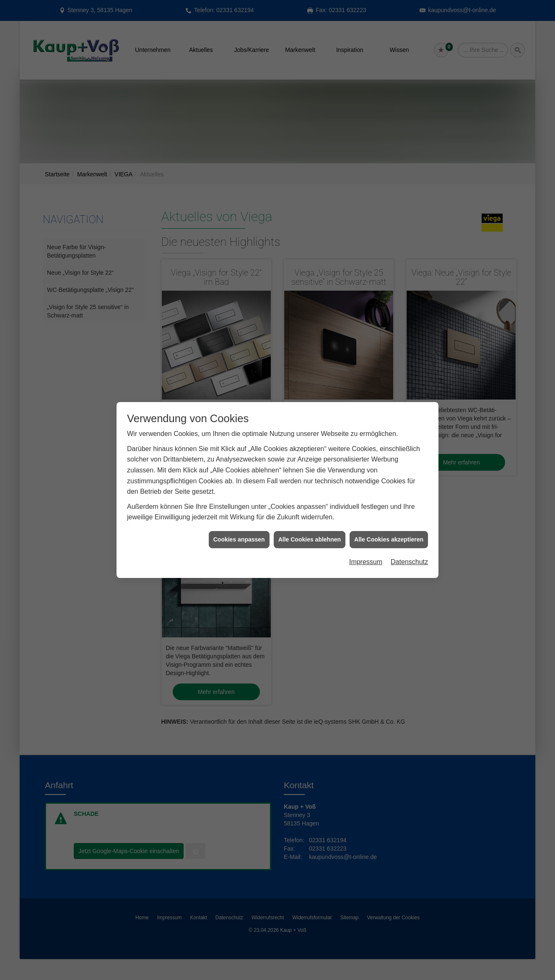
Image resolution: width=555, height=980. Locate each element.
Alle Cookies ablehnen (309, 526)
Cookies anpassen (239, 526)
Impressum (365, 548)
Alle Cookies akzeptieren (388, 526)
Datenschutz (409, 548)
